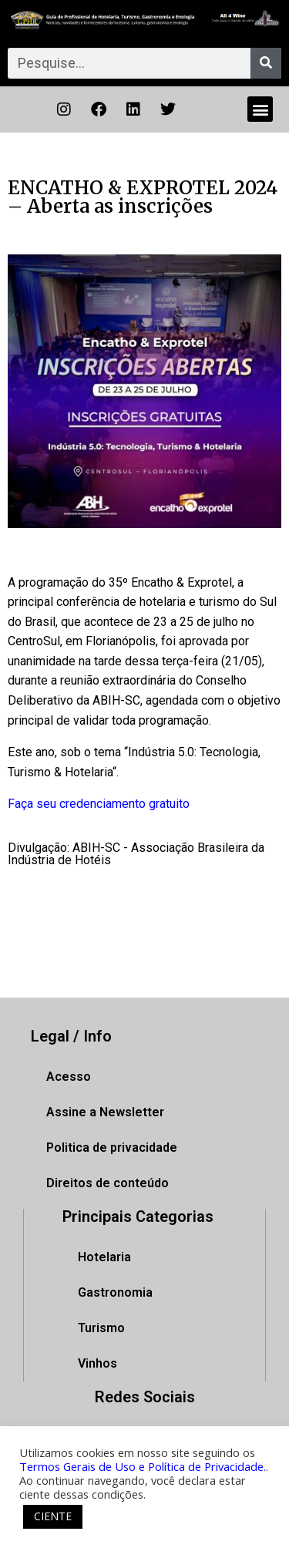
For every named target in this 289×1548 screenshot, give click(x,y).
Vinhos (97, 1363)
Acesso (68, 1076)
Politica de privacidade (111, 1147)
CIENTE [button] (53, 1516)
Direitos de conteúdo (107, 1183)
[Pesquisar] (265, 63)
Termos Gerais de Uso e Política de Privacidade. (142, 1466)
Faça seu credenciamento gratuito (99, 803)
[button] (260, 109)
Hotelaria (104, 1257)
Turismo (101, 1328)
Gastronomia (115, 1292)
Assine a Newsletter (105, 1112)
